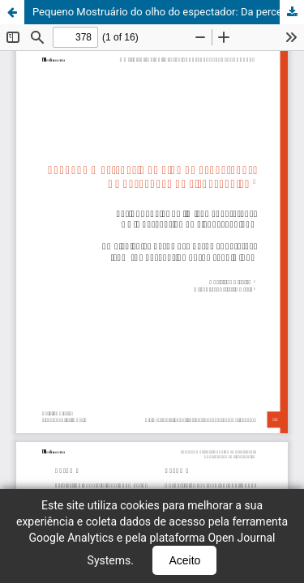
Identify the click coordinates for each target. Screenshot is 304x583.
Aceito (184, 560)
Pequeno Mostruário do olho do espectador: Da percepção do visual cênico (168, 12)
